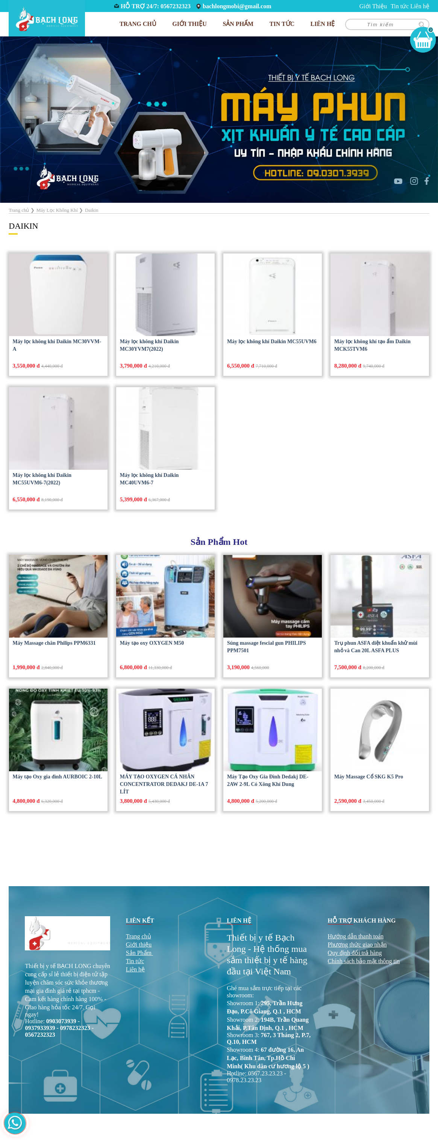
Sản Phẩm (139, 953)
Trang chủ (138, 24)
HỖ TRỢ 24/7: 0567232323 (156, 6)
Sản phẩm (238, 24)
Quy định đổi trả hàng (355, 953)
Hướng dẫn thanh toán (356, 936)
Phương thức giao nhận (357, 944)
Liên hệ (419, 6)
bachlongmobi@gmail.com (237, 6)
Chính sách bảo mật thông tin (364, 961)
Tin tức (400, 6)
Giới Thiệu (373, 6)
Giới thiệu (139, 944)
